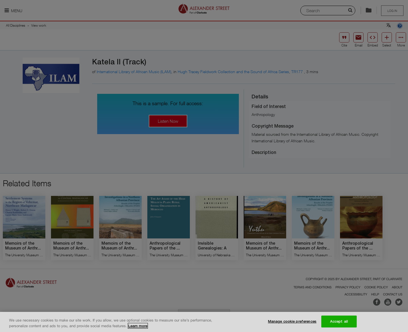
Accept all (339, 321)
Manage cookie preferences (292, 321)
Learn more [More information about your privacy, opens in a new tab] (137, 325)
